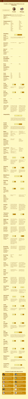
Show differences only (6, 10)
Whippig (22, 11)
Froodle (14, 11)
